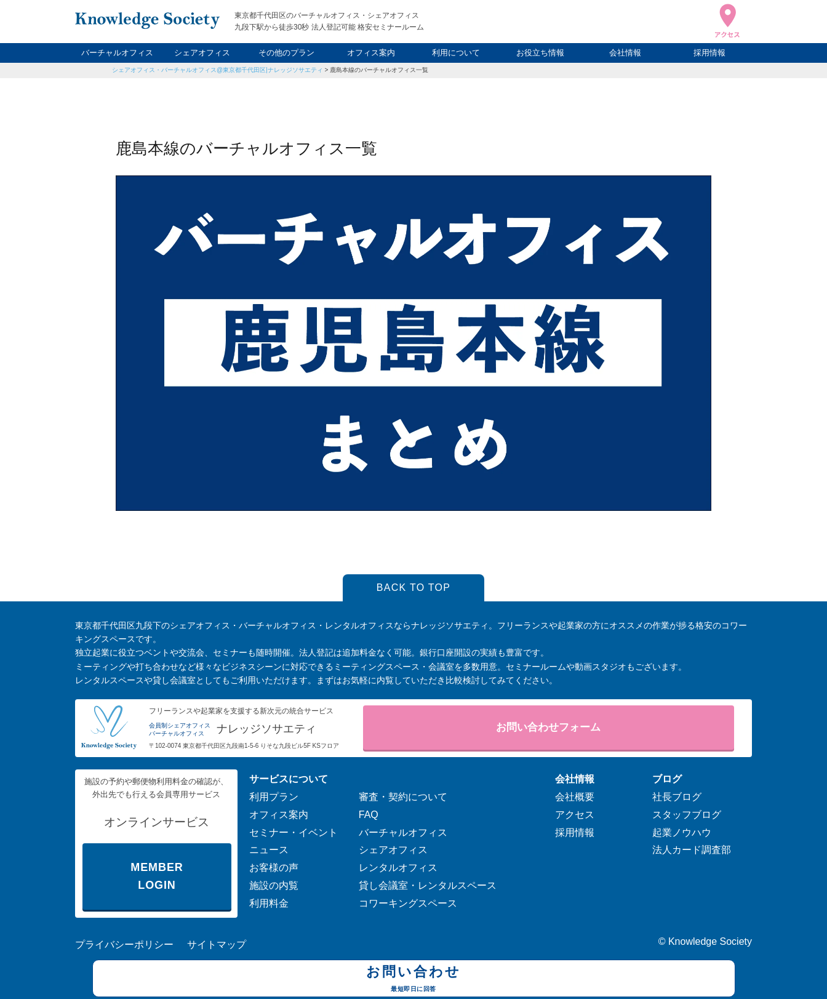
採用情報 (709, 52)
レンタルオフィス (398, 867)
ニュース (269, 850)
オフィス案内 (371, 52)
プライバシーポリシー (124, 944)
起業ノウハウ (681, 832)
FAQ (368, 814)
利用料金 (269, 903)
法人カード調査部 (691, 850)
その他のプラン (286, 52)
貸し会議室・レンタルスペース (428, 885)
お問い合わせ (413, 980)
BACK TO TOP (414, 587)
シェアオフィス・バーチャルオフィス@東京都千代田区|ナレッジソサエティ (217, 69)
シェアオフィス (202, 52)
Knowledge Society (710, 941)
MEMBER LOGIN (156, 876)
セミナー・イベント (293, 832)
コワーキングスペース (408, 903)
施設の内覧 (273, 885)
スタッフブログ (686, 814)
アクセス (574, 814)
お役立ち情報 (540, 52)
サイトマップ (216, 944)
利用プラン (273, 797)
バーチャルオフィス (117, 52)
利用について (456, 52)
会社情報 (625, 52)
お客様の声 (273, 867)
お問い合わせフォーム (548, 727)
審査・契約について (403, 797)
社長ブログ (676, 797)
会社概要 (574, 797)
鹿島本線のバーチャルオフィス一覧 (379, 69)
